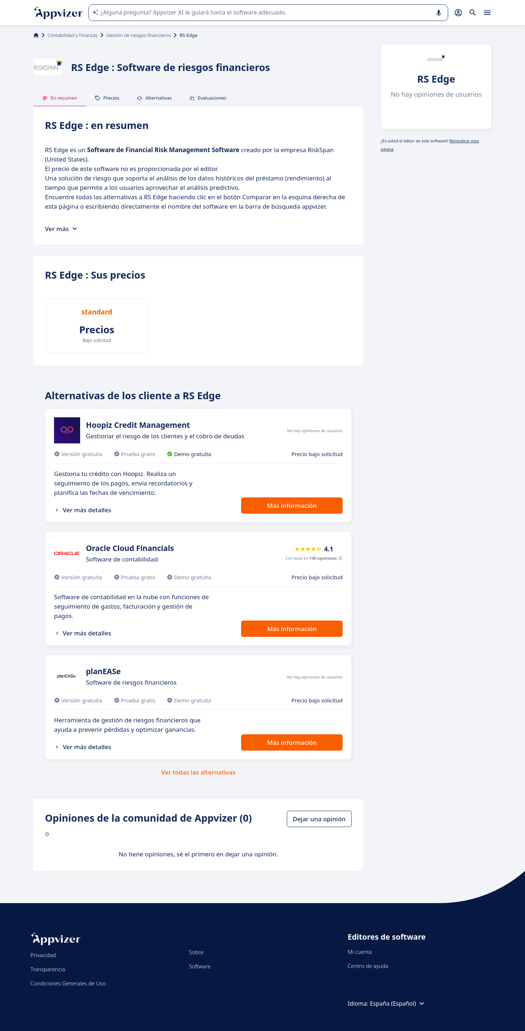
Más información (292, 505)
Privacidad (43, 955)
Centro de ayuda (368, 965)
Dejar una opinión (319, 819)
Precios (107, 98)
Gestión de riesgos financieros (138, 35)
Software (200, 966)
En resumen (59, 98)
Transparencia (47, 969)
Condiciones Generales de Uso (68, 983)
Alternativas (154, 98)
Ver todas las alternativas (198, 772)
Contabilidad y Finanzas (72, 35)
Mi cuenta (360, 951)
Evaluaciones (207, 98)
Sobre (196, 952)
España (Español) (398, 1003)
